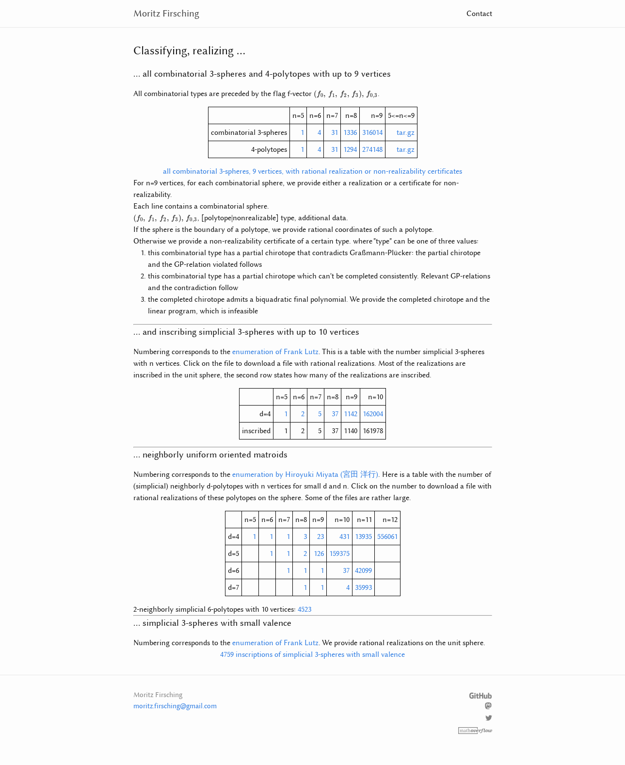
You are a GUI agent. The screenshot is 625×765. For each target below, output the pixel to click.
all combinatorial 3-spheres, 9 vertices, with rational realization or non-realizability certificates (312, 171)
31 (334, 132)
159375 (339, 553)
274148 (372, 149)
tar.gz (406, 132)
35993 (363, 587)
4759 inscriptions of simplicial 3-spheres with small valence (312, 654)
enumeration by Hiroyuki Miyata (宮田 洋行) (305, 474)
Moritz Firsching (166, 13)
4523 (304, 609)
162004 (373, 413)
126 (319, 553)
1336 (350, 132)
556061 (387, 536)
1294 (350, 149)
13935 (363, 536)
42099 (363, 570)
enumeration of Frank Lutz (275, 351)
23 (320, 536)
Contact (479, 13)
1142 (350, 413)
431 (344, 536)
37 (335, 413)
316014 (372, 132)
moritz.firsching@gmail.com (175, 706)
